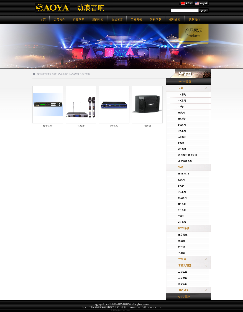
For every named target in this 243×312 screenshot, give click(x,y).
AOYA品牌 (74, 74)
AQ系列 (182, 137)
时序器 (114, 126)
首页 (43, 19)
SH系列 (182, 210)
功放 (181, 167)
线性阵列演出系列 (187, 155)
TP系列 (182, 192)
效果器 (182, 259)
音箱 (181, 88)
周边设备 (183, 290)
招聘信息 (175, 19)
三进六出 (183, 278)
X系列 (181, 106)
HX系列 (182, 119)
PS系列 (182, 125)
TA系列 (182, 131)
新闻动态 (98, 19)
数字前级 (48, 126)
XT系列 (182, 94)
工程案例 (136, 19)
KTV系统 (85, 74)
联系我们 (194, 19)
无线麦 (81, 126)
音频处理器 (185, 265)
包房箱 (147, 126)
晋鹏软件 (115, 310)
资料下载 (156, 19)
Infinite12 (183, 174)
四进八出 (183, 284)
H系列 (181, 112)
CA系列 (182, 149)
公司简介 (59, 19)
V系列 (181, 216)
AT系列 (182, 100)
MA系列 (182, 198)
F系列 (181, 143)
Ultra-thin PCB (125, 310)
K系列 (181, 180)
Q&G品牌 (184, 296)
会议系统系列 (185, 161)
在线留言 (117, 19)
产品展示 (79, 19)
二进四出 (183, 272)
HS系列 (182, 204)
